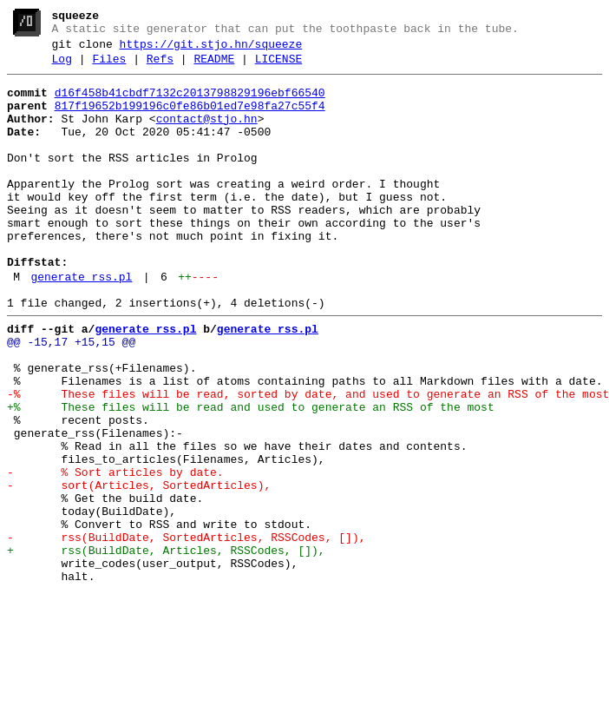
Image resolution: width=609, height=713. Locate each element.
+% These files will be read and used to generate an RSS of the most (250, 475)
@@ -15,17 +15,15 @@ (71, 397)
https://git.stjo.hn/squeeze (211, 49)
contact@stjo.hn (207, 134)
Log (62, 67)
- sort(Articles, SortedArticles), (139, 569)
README (213, 67)
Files (109, 67)
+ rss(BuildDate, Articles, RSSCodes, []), (166, 647)
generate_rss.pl (81, 324)
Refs (160, 67)
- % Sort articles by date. (115, 553)
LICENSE (279, 67)
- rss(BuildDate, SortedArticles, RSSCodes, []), (186, 631)
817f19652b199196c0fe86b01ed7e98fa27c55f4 (190, 119)
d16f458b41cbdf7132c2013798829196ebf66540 (190, 103)
